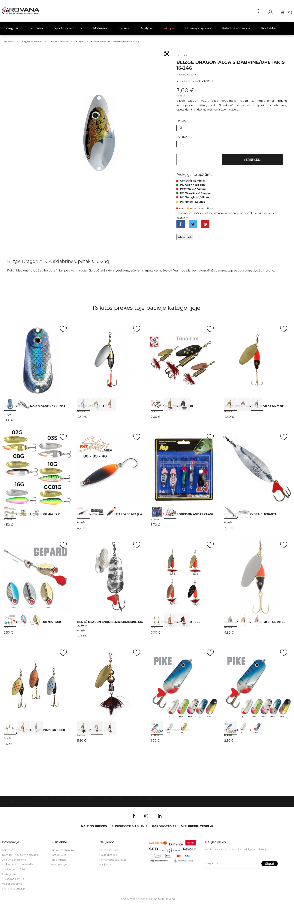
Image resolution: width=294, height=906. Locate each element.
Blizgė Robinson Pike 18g (243, 732)
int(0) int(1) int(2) (110, 363)
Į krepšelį (252, 160)
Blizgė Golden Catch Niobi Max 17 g (32, 516)
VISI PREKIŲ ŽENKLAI (144, 801)
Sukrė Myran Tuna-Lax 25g (172, 408)
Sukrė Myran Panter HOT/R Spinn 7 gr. (254, 408)
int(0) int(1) (37, 363)
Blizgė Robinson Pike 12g (170, 732)
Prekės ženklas (187, 81)
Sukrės (81, 413)
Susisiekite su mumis (76, 801)
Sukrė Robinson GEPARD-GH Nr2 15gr (32, 624)
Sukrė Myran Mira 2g (93, 732)
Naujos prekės (40, 801)
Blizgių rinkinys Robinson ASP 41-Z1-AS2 (182, 516)
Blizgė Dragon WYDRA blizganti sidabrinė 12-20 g (250, 517)
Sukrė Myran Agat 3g (94, 408)
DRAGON (206, 81)
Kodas (180, 75)
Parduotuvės (111, 801)
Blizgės (8, 416)
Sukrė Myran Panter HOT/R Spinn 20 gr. (255, 624)
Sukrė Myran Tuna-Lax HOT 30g (175, 624)
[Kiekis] (197, 160)
